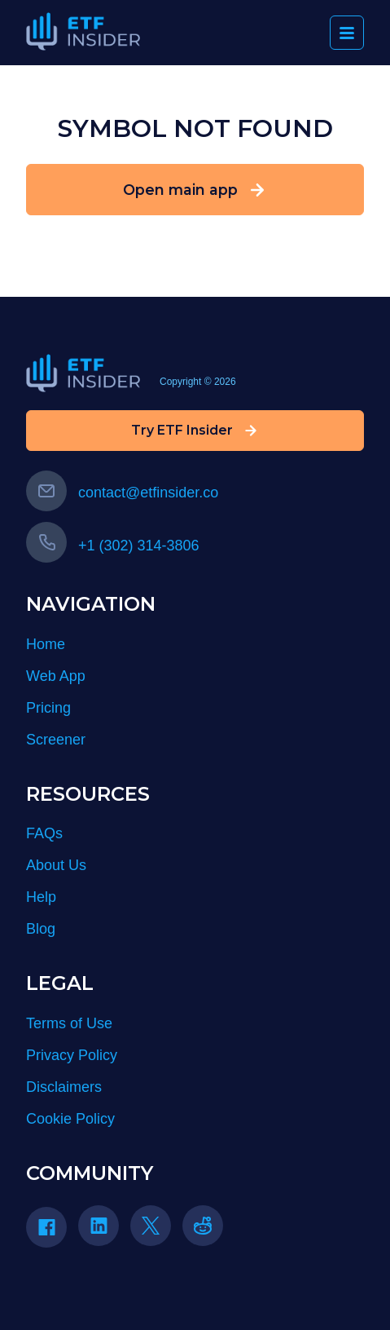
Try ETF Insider (195, 430)
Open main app (195, 190)
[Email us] (46, 491)
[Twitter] (156, 1231)
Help (41, 897)
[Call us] (46, 542)
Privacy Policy (71, 1055)
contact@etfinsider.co (122, 492)
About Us (56, 865)
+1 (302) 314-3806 (112, 545)
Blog (40, 929)
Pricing (48, 708)
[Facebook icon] (46, 1227)
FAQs (44, 833)
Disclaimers (64, 1087)
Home (45, 644)
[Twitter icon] (150, 1225)
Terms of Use (69, 1023)
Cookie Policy (70, 1119)
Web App (55, 676)
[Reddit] (208, 1231)
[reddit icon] (202, 1225)
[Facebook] (52, 1232)
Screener (55, 739)
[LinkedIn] (104, 1231)
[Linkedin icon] (98, 1225)
